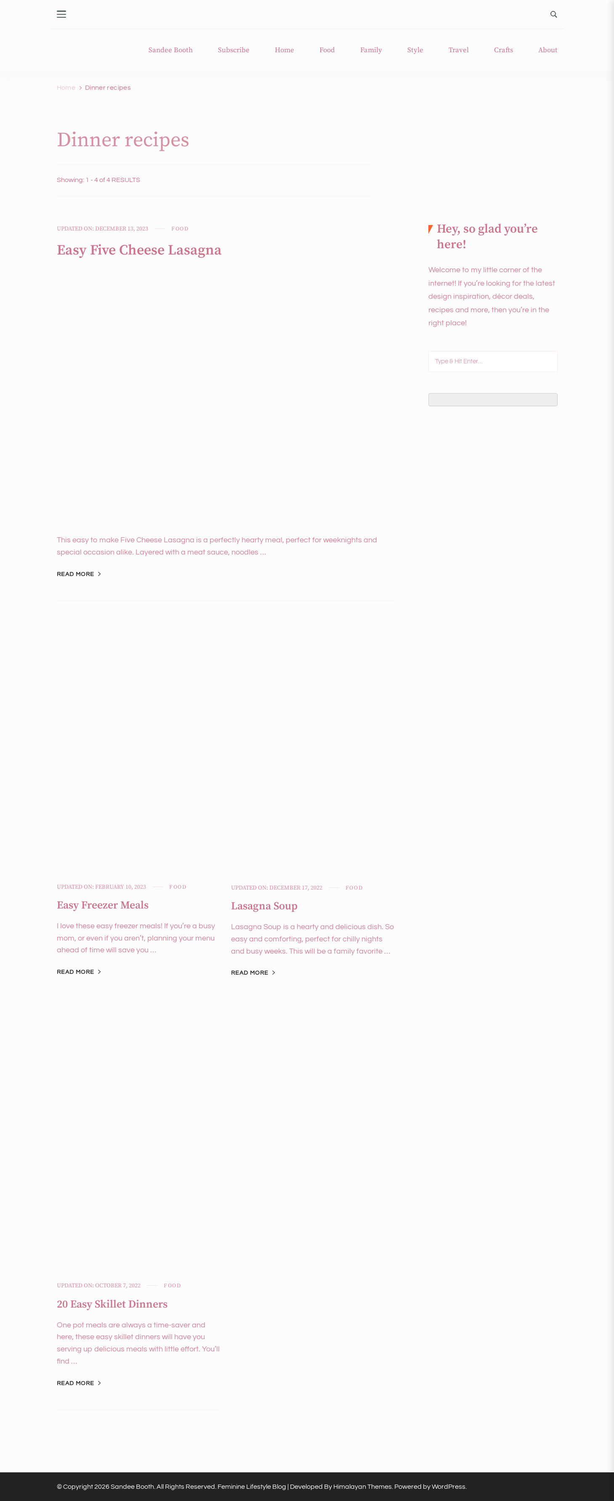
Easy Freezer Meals (105, 905)
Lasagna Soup (266, 906)
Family (371, 50)
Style (415, 50)
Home (284, 50)
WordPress (448, 1486)
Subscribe (234, 50)
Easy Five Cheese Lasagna (145, 250)
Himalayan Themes (362, 1486)
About (548, 50)
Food (327, 50)
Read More (75, 574)
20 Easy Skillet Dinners (115, 1304)
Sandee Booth (171, 50)
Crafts (503, 50)
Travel (459, 50)
